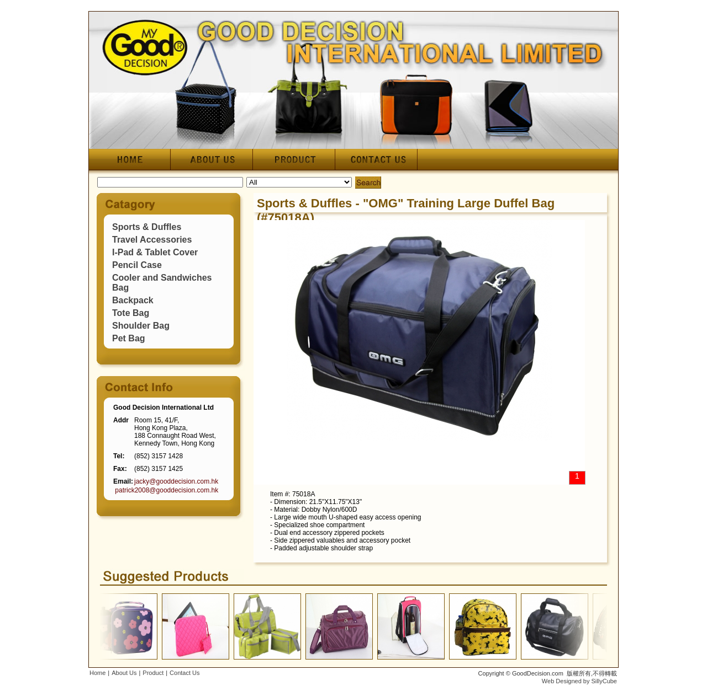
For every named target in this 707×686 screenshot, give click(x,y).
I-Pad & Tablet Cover (155, 252)
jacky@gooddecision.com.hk (176, 481)
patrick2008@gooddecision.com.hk (166, 490)
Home (97, 672)
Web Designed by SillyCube (579, 681)
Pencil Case (137, 265)
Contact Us (184, 672)
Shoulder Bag (141, 325)
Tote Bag (130, 313)
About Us (124, 672)
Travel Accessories (152, 239)
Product (153, 672)
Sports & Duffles (146, 227)
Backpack (133, 300)
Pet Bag (128, 338)
